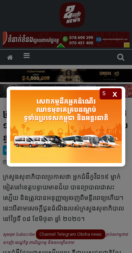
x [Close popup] (115, 93)
